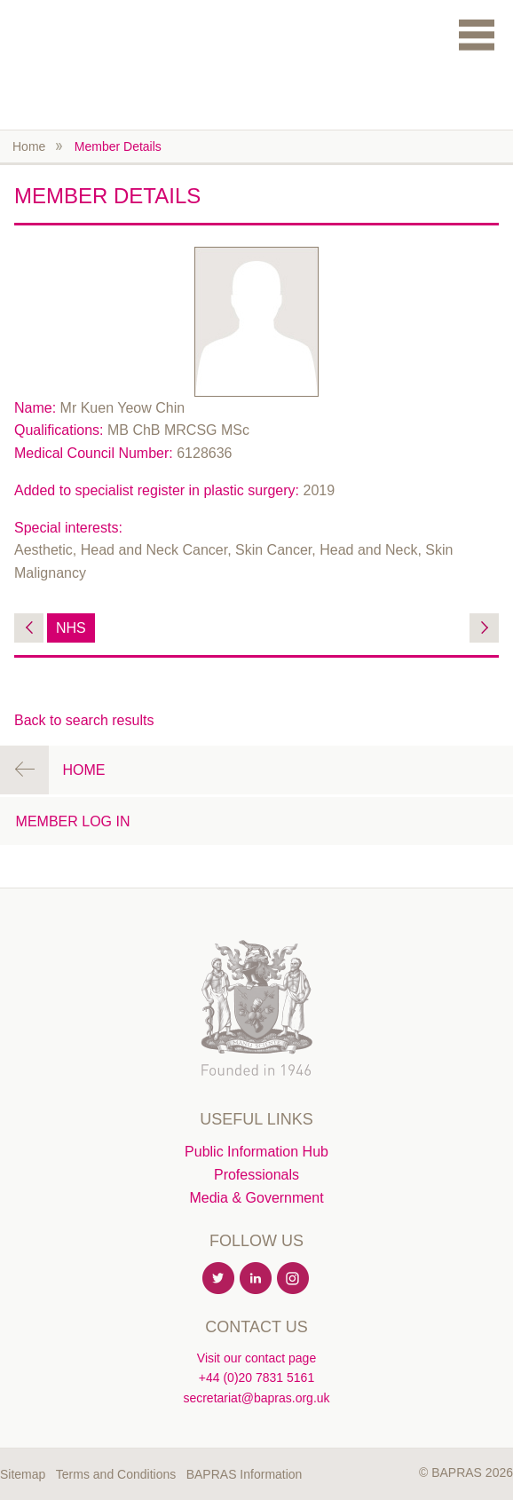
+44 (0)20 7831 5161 (256, 1377)
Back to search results (84, 720)
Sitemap (22, 1474)
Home (28, 146)
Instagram (294, 1279)
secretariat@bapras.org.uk (256, 1398)
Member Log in (73, 821)
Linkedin (256, 1279)
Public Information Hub (256, 1151)
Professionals (256, 1174)
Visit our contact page (256, 1358)
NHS (71, 628)
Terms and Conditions (116, 1474)
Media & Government (256, 1197)
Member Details (118, 146)
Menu (476, 34)
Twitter (219, 1279)
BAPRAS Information (244, 1474)
